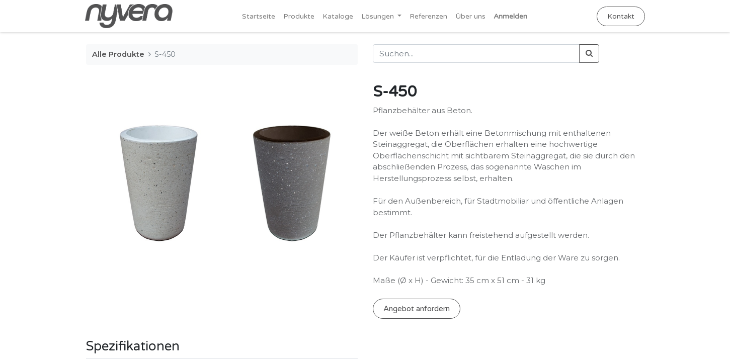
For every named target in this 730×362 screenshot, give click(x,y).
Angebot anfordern (416, 308)
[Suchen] (589, 53)
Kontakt (620, 16)
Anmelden (510, 16)
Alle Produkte (118, 54)
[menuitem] (258, 16)
